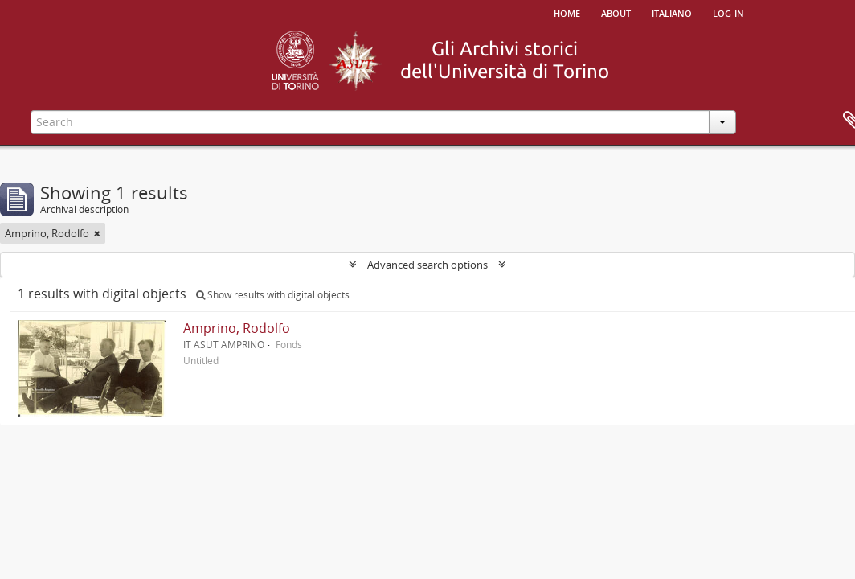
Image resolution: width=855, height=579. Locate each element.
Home (567, 12)
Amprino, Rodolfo (236, 328)
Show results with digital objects (273, 295)
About (616, 12)
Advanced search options (427, 264)
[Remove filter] (97, 233)
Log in (728, 12)
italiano (672, 12)
